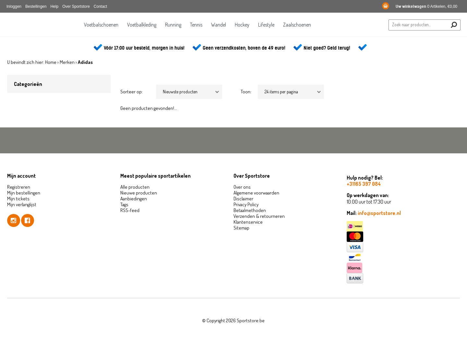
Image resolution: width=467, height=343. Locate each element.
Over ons (242, 187)
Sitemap (241, 228)
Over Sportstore (76, 6)
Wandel (218, 24)
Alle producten (135, 187)
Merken (67, 62)
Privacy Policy (246, 204)
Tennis (196, 24)
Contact (100, 6)
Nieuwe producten (138, 193)
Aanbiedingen (133, 198)
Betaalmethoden (250, 210)
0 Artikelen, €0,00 (419, 6)
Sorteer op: (131, 92)
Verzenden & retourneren (259, 216)
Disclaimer (243, 198)
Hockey (242, 24)
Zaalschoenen (297, 24)
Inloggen (13, 6)
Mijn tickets (18, 198)
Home (50, 62)
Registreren (18, 187)
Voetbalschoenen (101, 24)
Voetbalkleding (141, 24)
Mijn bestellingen (23, 193)
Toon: (246, 92)
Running (173, 24)
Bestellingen (35, 6)
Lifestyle (266, 24)
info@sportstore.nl (379, 213)
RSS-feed (129, 210)
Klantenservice (248, 222)
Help (54, 6)
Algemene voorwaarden (256, 193)
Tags (124, 204)
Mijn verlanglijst (21, 204)
